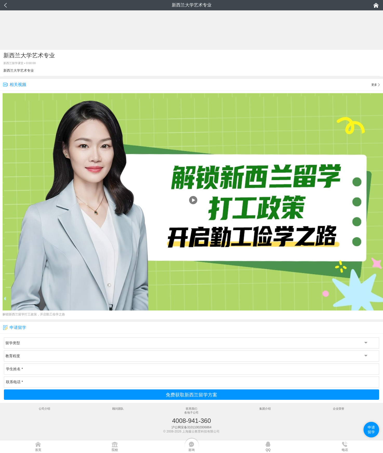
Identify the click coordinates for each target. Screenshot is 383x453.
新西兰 (7, 63)
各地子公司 (191, 412)
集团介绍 (265, 408)
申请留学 (371, 429)
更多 (375, 85)
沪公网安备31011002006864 (191, 427)
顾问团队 (118, 408)
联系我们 (191, 408)
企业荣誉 (338, 408)
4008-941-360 (191, 420)
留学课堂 (17, 63)
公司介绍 (44, 408)
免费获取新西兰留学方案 (191, 394)
